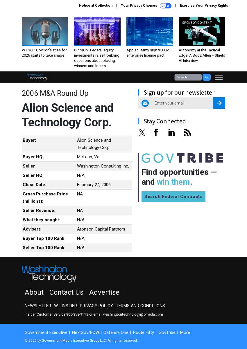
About (34, 292)
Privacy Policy (96, 305)
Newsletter (38, 305)
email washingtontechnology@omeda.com (128, 314)
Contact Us (66, 292)
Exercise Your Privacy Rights (204, 5)
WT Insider (65, 305)
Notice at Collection (95, 5)
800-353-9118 (77, 314)
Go (207, 77)
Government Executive (46, 332)
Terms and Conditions (140, 305)
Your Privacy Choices (146, 5)
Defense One (116, 332)
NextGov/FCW (85, 332)
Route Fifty (143, 332)
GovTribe (167, 332)
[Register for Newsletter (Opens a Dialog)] (219, 103)
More (185, 332)
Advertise (104, 292)
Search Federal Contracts (173, 196)
